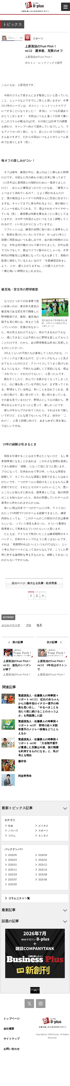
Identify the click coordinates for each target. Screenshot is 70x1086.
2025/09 (12, 874)
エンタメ (43, 835)
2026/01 (12, 864)
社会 (10, 825)
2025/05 (12, 884)
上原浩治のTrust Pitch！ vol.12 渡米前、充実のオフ (44, 48)
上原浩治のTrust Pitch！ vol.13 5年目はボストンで (52, 665)
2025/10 (42, 869)
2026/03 (12, 859)
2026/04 (42, 855)
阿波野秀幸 (25, 776)
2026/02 (42, 859)
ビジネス (43, 825)
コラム (12, 835)
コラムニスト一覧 (19, 898)
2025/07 (12, 879)
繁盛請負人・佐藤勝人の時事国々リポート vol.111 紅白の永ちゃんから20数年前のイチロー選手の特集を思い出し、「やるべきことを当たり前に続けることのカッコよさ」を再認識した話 (38, 705)
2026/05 (12, 855)
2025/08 (42, 874)
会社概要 (9, 1028)
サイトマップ (12, 1038)
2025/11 (12, 869)
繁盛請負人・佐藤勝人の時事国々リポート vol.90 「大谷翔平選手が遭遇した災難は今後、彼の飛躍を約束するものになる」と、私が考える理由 (38, 747)
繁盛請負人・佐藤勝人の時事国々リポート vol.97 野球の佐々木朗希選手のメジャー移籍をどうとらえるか (38, 727)
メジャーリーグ (10, 625)
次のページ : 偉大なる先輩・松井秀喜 (34, 583)
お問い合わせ (12, 1049)
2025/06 (42, 879)
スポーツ (38, 38)
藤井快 (22, 761)
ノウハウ (13, 830)
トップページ (12, 1018)
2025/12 (42, 864)
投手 (39, 625)
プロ (28, 625)
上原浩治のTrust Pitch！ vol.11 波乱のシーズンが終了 (18, 665)
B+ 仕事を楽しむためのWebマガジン (35, 6)
